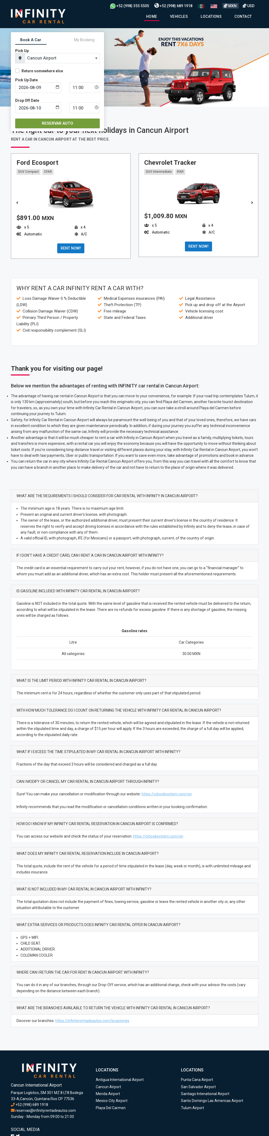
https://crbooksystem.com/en (167, 794)
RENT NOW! (71, 248)
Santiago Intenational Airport (205, 1094)
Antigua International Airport (120, 1080)
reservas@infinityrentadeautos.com (43, 1110)
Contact (243, 16)
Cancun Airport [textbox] (41, 58)
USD (248, 6)
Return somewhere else (42, 71)
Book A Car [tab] (30, 39)
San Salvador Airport (198, 1087)
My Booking (84, 39)
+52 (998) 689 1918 (173, 6)
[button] (252, 203)
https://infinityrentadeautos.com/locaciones (92, 1021)
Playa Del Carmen (111, 1108)
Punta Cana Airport (197, 1080)
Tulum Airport (192, 1108)
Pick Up (22, 51)
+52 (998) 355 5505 (129, 6)
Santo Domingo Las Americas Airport (212, 1101)
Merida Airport (108, 1094)
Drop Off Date (27, 100)
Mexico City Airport (111, 1101)
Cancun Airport (108, 1087)
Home (151, 16)
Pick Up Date (26, 80)
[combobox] (62, 58)
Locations (211, 16)
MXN (230, 6)
